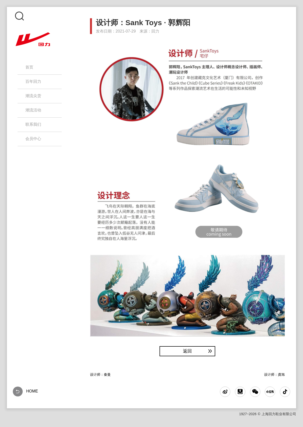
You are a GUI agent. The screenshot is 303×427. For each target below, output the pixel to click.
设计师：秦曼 (100, 374)
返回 (198, 351)
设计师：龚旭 (274, 374)
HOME (25, 391)
